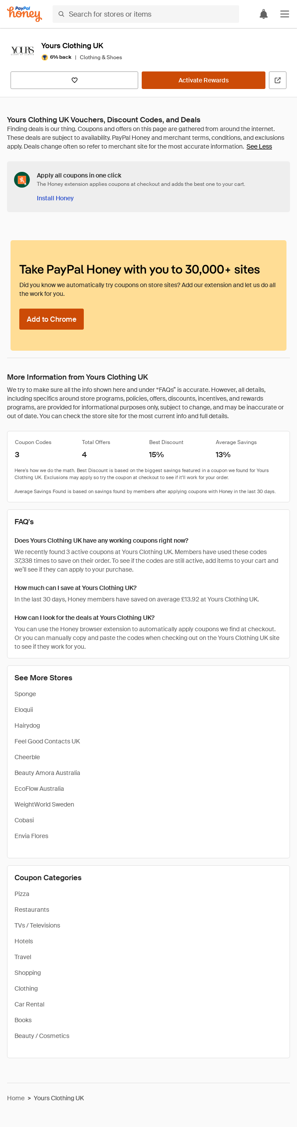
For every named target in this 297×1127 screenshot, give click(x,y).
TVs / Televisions (37, 925)
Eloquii (23, 710)
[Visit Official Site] (277, 80)
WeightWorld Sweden (44, 804)
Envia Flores (31, 836)
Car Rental (29, 1004)
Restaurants (31, 910)
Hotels (23, 941)
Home (16, 1098)
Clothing (26, 988)
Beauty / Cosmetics (41, 1036)
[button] (284, 14)
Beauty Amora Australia (47, 773)
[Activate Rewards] (203, 80)
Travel (22, 957)
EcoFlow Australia (39, 789)
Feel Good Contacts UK (47, 741)
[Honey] (24, 14)
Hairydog (27, 725)
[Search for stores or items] (146, 14)
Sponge (25, 694)
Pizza (21, 894)
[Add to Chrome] (51, 319)
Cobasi (24, 820)
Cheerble (27, 757)
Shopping (27, 973)
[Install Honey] (55, 198)
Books (23, 1020)
